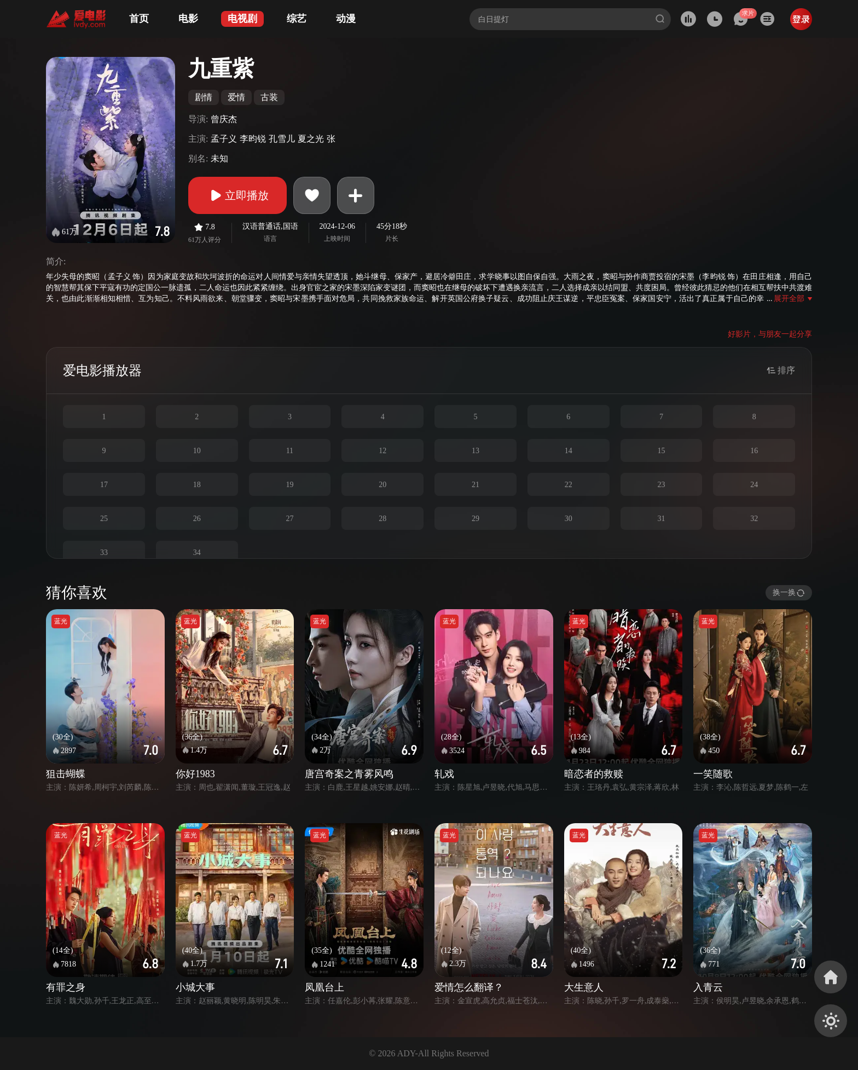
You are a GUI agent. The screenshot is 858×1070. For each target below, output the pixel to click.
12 (382, 451)
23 (661, 485)
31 (661, 518)
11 (289, 451)
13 (475, 451)
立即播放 (237, 195)
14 (568, 451)
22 (568, 485)
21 (475, 485)
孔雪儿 (282, 138)
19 (289, 485)
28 (382, 518)
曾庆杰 (224, 119)
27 (289, 518)
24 (754, 485)
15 (661, 451)
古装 (269, 97)
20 (382, 485)
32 (754, 518)
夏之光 (311, 138)
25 (104, 518)
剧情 (203, 97)
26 (197, 518)
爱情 (236, 97)
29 (475, 518)
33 (104, 552)
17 (104, 485)
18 (197, 485)
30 (568, 518)
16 (754, 451)
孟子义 (224, 138)
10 (197, 451)
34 (197, 552)
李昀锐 (253, 138)
